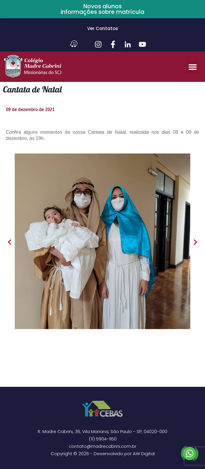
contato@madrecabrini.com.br (102, 446)
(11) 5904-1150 (103, 439)
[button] (192, 66)
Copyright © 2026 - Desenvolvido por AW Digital (103, 453)
